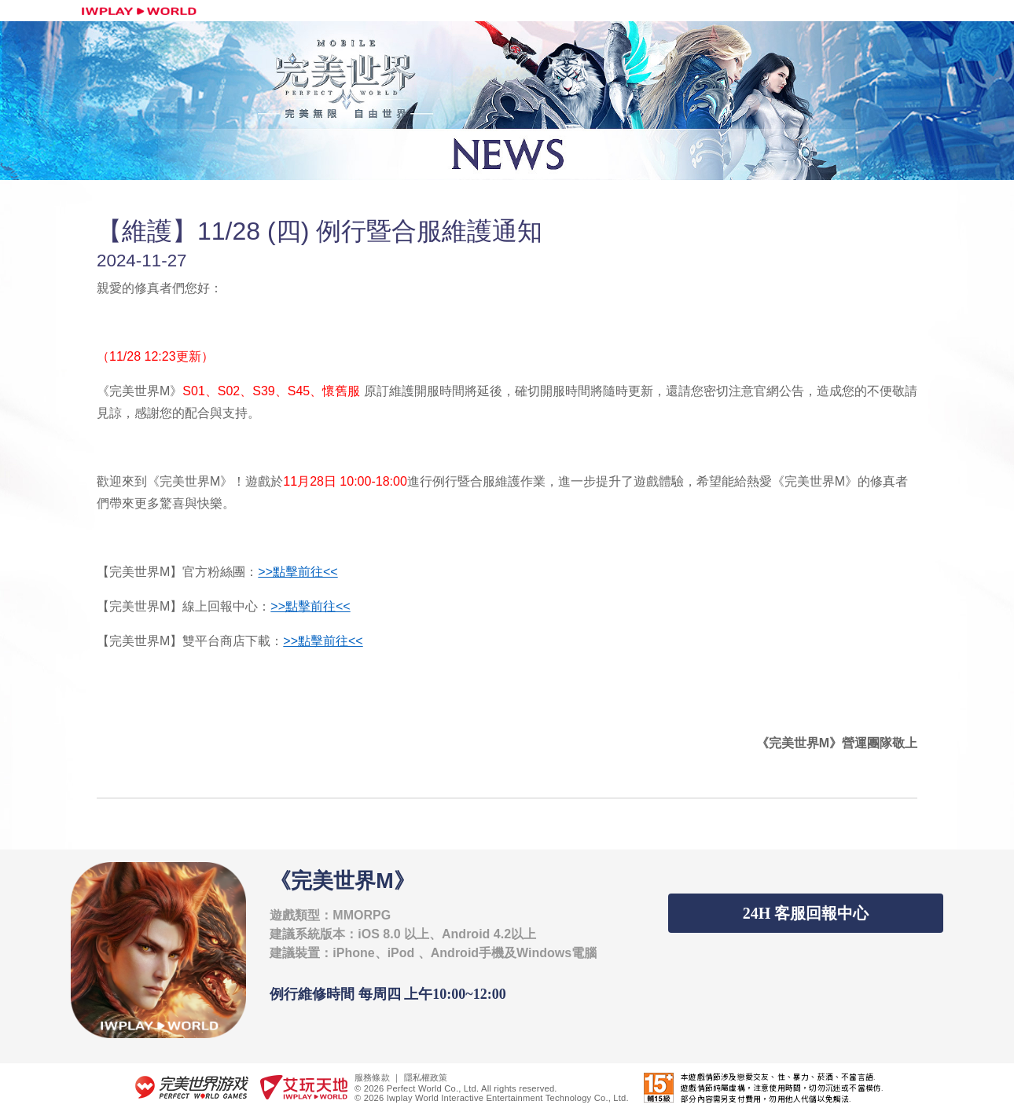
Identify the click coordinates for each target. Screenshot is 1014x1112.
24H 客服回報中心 (806, 913)
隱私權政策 (426, 1077)
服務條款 (372, 1077)
